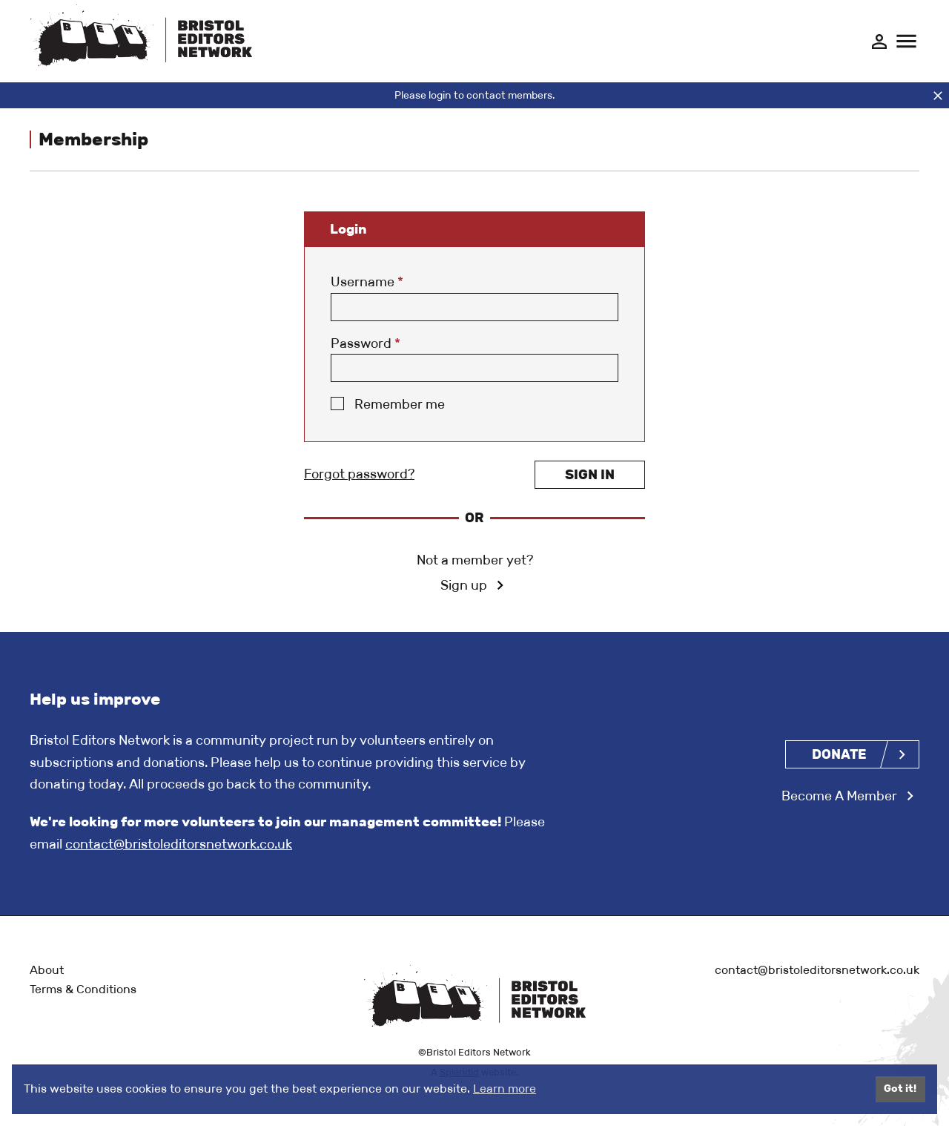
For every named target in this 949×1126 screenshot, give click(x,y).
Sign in (590, 475)
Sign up (463, 585)
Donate (839, 754)
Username (367, 282)
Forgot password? (359, 474)
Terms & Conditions (83, 989)
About (47, 970)
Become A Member (839, 796)
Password (365, 343)
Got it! (900, 1088)
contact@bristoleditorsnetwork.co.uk (178, 844)
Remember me (399, 404)
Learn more (504, 1088)
